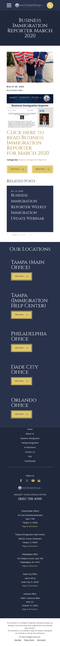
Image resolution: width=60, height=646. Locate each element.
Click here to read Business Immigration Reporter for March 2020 (28, 143)
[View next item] (30, 235)
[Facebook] (21, 480)
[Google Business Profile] (39, 480)
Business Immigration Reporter (32, 160)
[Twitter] (27, 480)
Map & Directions (30, 526)
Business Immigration (30, 438)
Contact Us (30, 452)
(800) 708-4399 (30, 499)
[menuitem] (17, 640)
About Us (30, 434)
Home (30, 429)
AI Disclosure (30, 447)
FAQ (30, 456)
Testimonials (30, 461)
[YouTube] (33, 480)
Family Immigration (30, 443)
